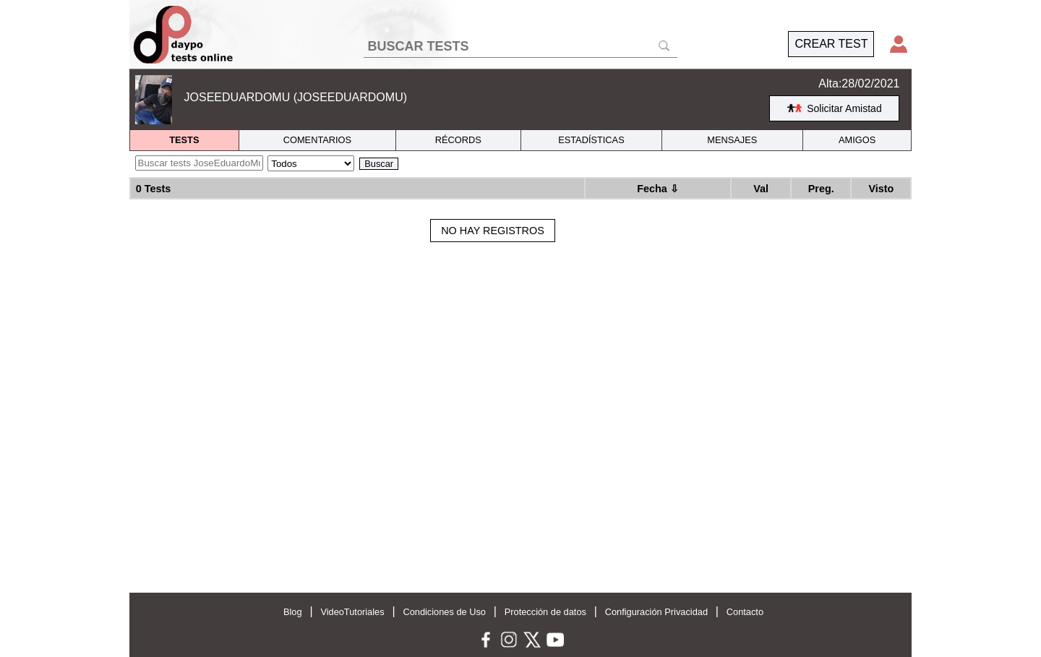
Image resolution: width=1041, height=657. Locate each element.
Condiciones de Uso (444, 611)
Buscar (378, 163)
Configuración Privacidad (656, 611)
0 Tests (153, 188)
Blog (292, 611)
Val (760, 188)
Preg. (821, 188)
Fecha (658, 188)
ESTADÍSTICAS (591, 139)
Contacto (745, 611)
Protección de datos (545, 611)
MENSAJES (732, 139)
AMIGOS (857, 139)
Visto (881, 188)
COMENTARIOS (317, 139)
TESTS (184, 139)
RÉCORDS (458, 139)
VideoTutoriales (352, 611)
